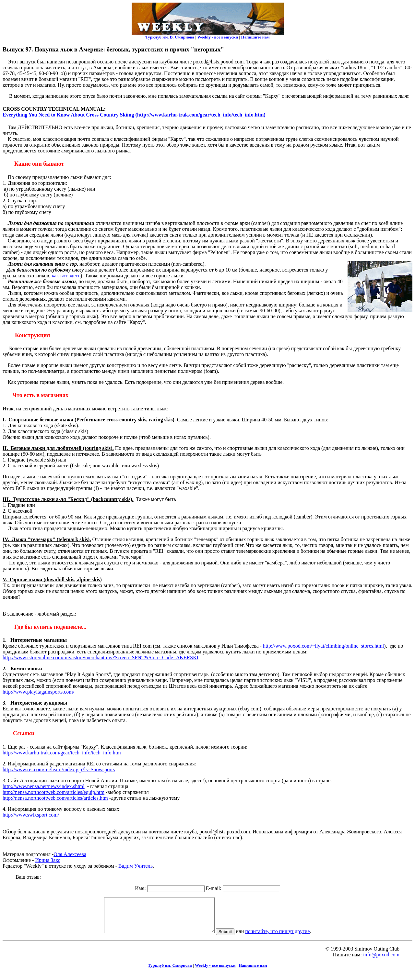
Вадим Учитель (135, 866)
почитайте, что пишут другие (284, 938)
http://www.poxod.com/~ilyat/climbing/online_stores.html (323, 646)
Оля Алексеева (69, 854)
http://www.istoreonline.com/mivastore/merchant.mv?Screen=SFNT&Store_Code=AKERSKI (100, 657)
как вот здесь (66, 275)
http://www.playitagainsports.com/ (38, 692)
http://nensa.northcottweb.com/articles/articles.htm (55, 798)
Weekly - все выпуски (217, 37)
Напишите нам (255, 37)
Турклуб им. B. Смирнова (169, 37)
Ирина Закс (47, 860)
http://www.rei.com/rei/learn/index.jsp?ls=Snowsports (59, 769)
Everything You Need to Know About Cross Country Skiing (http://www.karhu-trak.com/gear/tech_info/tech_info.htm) (134, 114)
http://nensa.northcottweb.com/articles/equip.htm (53, 792)
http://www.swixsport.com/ (31, 815)
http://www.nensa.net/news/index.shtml (44, 786)
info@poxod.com (381, 961)
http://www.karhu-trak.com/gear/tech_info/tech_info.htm (62, 752)
